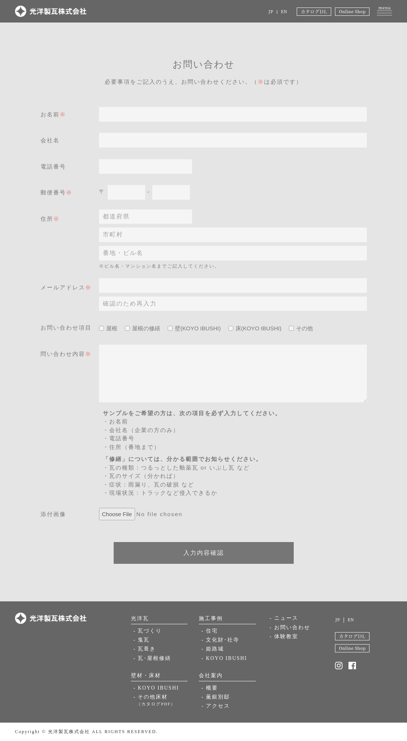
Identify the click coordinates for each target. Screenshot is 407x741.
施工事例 (211, 618)
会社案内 (211, 675)
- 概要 (209, 688)
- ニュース (284, 618)
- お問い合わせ (290, 627)
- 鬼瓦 (142, 640)
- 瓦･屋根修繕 (152, 659)
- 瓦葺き (145, 649)
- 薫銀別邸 (215, 697)
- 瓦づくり (148, 631)
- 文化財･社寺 (220, 640)
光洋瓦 (140, 618)
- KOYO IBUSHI (157, 688)
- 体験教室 (284, 637)
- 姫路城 (212, 649)
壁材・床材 (146, 675)
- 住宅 (209, 631)
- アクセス (215, 706)
